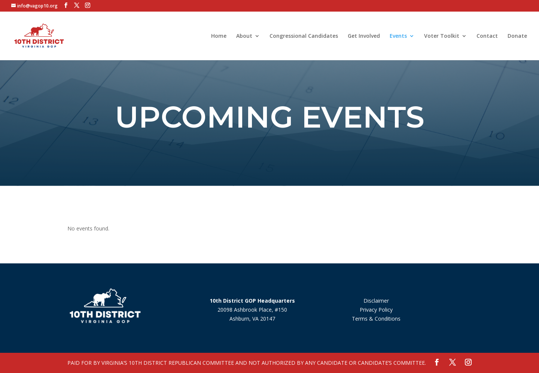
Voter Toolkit (441, 36)
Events (398, 36)
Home (218, 36)
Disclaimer (376, 300)
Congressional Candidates (304, 36)
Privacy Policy (376, 309)
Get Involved (364, 36)
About (244, 36)
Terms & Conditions (376, 318)
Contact (487, 36)
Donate (517, 36)
